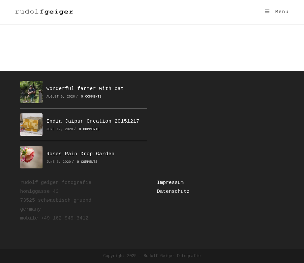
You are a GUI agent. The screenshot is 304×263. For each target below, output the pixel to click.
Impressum (170, 183)
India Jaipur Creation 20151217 (92, 121)
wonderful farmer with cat (85, 89)
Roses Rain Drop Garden (80, 154)
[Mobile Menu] (277, 12)
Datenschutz (173, 191)
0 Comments (91, 97)
